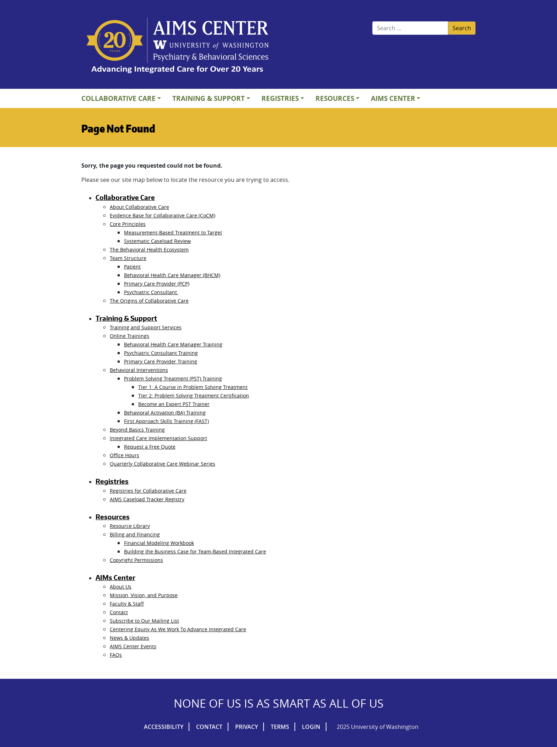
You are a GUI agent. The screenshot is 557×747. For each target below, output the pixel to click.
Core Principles (128, 224)
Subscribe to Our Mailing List (144, 620)
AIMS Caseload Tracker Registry (147, 499)
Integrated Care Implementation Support (158, 438)
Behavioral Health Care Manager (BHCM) (172, 275)
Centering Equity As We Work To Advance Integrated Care (178, 629)
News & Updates (129, 637)
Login (311, 727)
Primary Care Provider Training (160, 361)
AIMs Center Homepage (178, 46)
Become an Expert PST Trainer (174, 404)
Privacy (246, 727)
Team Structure (128, 258)
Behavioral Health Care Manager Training (173, 344)
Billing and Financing (135, 534)
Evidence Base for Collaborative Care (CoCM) (162, 215)
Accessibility (163, 727)
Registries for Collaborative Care (148, 490)
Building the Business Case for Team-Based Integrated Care (195, 551)
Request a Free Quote (149, 446)
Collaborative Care (118, 98)
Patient (132, 266)
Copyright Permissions (136, 560)
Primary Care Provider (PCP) (156, 283)
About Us (120, 586)
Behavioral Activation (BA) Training (165, 412)
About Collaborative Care (139, 207)
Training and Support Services (146, 327)
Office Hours (124, 455)
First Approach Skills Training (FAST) (166, 421)
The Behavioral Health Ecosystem (149, 249)
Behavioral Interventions (139, 370)
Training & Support (208, 98)
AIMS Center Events (133, 646)
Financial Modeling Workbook (159, 543)
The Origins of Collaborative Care (149, 300)
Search (462, 28)
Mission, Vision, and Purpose (144, 595)
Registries (280, 98)
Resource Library (130, 526)
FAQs (116, 654)
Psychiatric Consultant (151, 292)
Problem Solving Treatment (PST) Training (173, 378)
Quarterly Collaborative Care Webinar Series (162, 463)
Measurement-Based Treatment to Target (173, 232)
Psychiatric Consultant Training (161, 353)
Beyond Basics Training (137, 429)
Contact (119, 612)
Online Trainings (129, 335)
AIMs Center (393, 98)
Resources (334, 98)
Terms (280, 727)
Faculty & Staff (127, 603)
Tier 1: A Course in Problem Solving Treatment (193, 387)
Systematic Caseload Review (157, 241)
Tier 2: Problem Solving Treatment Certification (193, 395)
